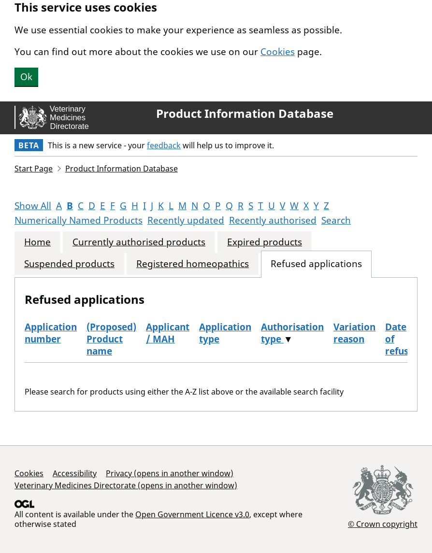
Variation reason (354, 333)
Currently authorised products (138, 242)
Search (336, 220)
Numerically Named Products (78, 220)
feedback (164, 145)
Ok (26, 77)
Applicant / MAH (167, 333)
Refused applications (316, 264)
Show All (32, 205)
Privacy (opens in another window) (169, 473)
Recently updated (185, 220)
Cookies (277, 51)
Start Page (33, 168)
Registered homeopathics (192, 264)
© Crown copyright (383, 524)
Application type (225, 333)
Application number (51, 333)
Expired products (264, 242)
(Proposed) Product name (111, 339)
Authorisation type (292, 333)
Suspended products (69, 264)
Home (37, 242)
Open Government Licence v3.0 (192, 514)
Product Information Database (244, 113)
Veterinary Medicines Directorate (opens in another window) (125, 485)
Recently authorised (273, 220)
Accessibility (75, 473)
